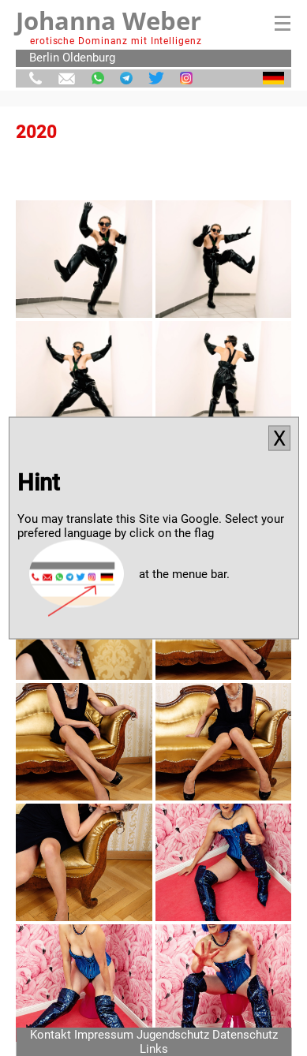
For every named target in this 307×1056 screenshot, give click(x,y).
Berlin (44, 57)
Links (154, 1049)
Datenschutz (245, 1035)
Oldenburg (88, 57)
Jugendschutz (173, 1035)
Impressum (103, 1035)
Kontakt (50, 1035)
